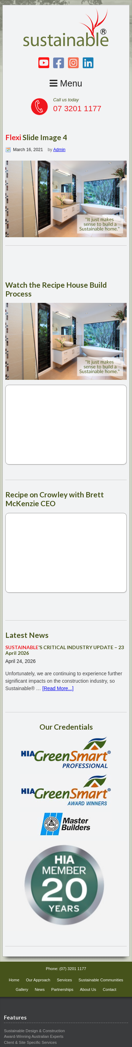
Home (14, 980)
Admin (59, 149)
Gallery (22, 989)
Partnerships (62, 989)
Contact (110, 989)
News (40, 989)
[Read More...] (58, 688)
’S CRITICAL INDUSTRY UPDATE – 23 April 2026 (64, 650)
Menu (66, 83)
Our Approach (38, 980)
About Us (88, 989)
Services (64, 980)
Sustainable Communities (100, 980)
